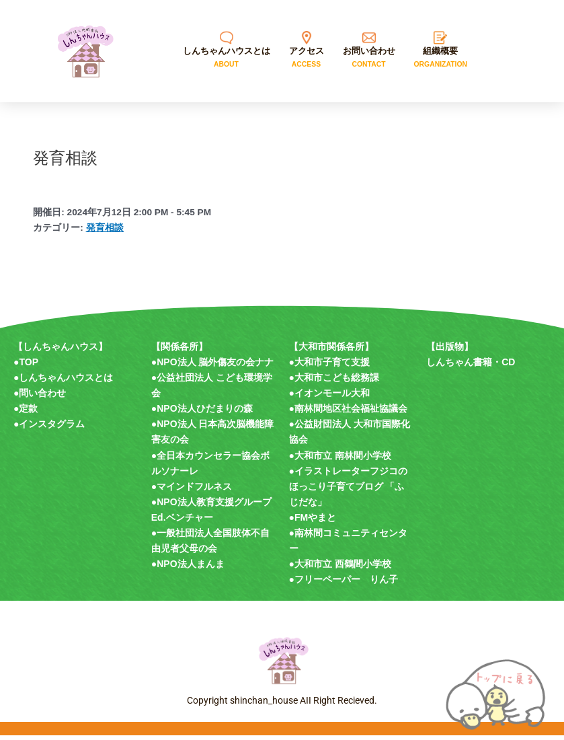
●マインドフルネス (191, 490)
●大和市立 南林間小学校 (340, 459)
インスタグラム (52, 428)
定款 (28, 413)
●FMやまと (313, 521)
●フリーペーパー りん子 (343, 584)
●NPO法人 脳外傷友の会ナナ (212, 366)
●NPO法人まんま (188, 568)
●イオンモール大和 (329, 397)
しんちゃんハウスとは (66, 382)
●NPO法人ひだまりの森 (202, 413)
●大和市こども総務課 (334, 382)
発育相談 (105, 232)
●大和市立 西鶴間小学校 (340, 568)
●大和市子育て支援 (329, 366)
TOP (28, 366)
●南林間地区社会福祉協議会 (348, 413)
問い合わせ (42, 397)
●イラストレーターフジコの (348, 475)
